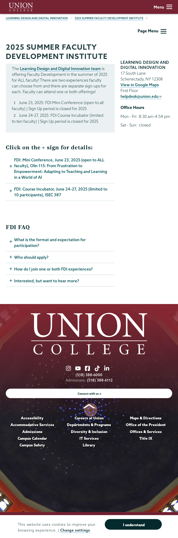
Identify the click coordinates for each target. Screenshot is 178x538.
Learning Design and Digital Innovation (37, 18)
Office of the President (146, 424)
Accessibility (32, 418)
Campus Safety (32, 445)
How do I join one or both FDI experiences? (53, 269)
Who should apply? (31, 257)
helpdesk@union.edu (141, 96)
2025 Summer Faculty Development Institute (109, 18)
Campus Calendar (32, 438)
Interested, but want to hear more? (46, 280)
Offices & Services (146, 431)
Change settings (75, 530)
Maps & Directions (146, 418)
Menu (163, 7)
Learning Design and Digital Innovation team (60, 68)
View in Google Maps (140, 84)
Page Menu (152, 30)
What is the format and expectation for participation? (50, 242)
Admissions (32, 431)
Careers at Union (89, 418)
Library (89, 445)
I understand (134, 525)
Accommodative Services (32, 424)
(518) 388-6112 (100, 380)
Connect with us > (90, 393)
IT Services (89, 438)
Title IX (145, 438)
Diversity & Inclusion (89, 431)
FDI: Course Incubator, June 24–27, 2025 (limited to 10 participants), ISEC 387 (60, 192)
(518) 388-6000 (89, 375)
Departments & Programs (89, 424)
